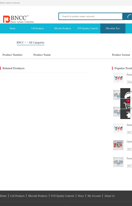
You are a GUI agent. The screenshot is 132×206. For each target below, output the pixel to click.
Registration (104, 1)
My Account (63, 114)
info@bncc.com (103, 11)
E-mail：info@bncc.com (15, 128)
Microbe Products (30, 114)
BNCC (12, 24)
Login (96, 1)
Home (10, 114)
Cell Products (18, 114)
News (55, 114)
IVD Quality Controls (44, 114)
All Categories (21, 24)
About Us (72, 114)
